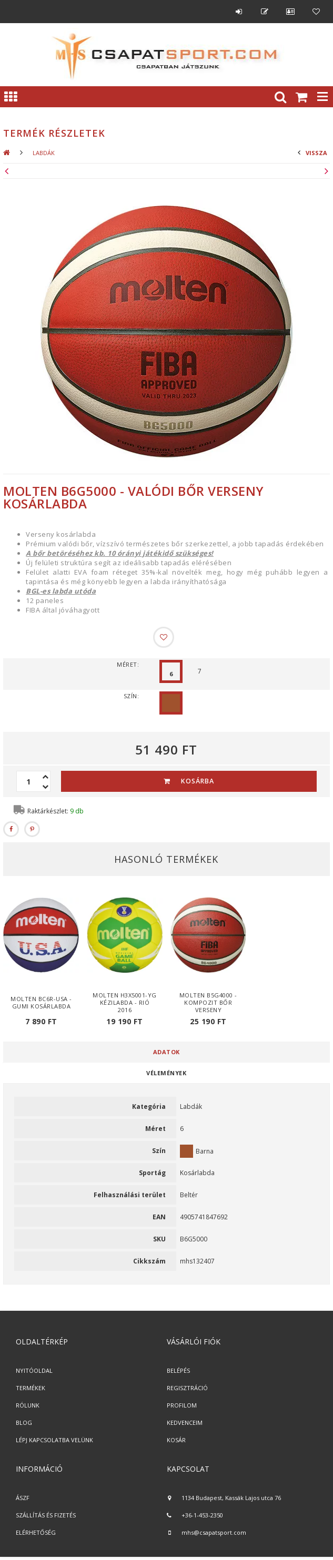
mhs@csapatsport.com (213, 1532)
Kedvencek (316, 11)
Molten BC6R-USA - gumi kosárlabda (41, 1002)
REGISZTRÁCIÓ (187, 1388)
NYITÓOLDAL (34, 1370)
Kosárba (197, 781)
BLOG (24, 1422)
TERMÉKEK (30, 1388)
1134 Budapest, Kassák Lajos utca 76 (231, 1498)
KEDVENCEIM (185, 1422)
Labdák (44, 153)
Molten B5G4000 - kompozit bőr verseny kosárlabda (208, 1006)
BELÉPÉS (178, 1370)
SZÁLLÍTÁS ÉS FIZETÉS (46, 1515)
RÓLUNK (27, 1405)
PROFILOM (182, 1405)
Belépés (238, 11)
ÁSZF (22, 1498)
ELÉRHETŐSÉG (36, 1532)
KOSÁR (176, 1440)
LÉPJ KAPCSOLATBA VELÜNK (54, 1440)
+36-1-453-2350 (202, 1515)
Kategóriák (10, 96)
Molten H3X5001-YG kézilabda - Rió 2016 (125, 1002)
